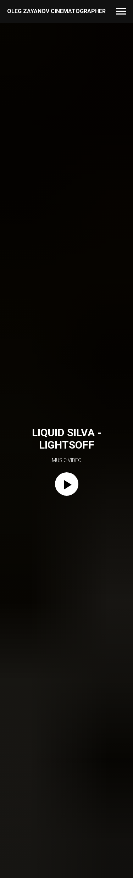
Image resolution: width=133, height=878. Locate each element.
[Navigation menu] (121, 11)
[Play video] (66, 484)
